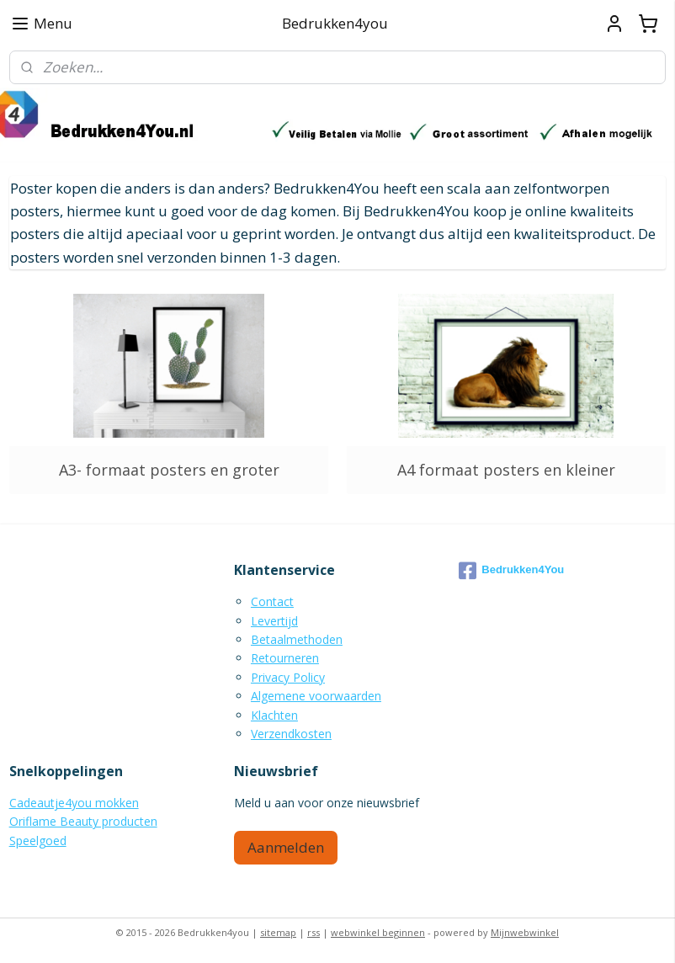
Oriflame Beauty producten (83, 821)
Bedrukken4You (511, 571)
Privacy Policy (288, 677)
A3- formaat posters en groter (169, 470)
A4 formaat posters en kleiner (506, 470)
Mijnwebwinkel (525, 932)
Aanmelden (285, 847)
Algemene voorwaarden (316, 696)
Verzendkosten (291, 734)
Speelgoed (37, 841)
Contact (272, 601)
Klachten (274, 715)
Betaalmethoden (297, 639)
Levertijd (274, 621)
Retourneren (285, 658)
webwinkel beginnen (378, 932)
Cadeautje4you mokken (74, 803)
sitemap (278, 932)
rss (313, 932)
